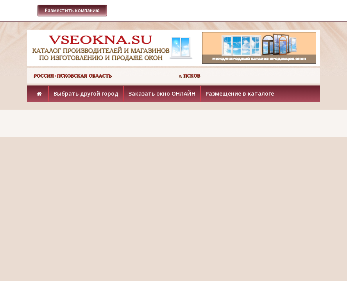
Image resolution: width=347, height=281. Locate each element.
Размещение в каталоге (240, 93)
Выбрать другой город (86, 93)
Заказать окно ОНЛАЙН (162, 93)
